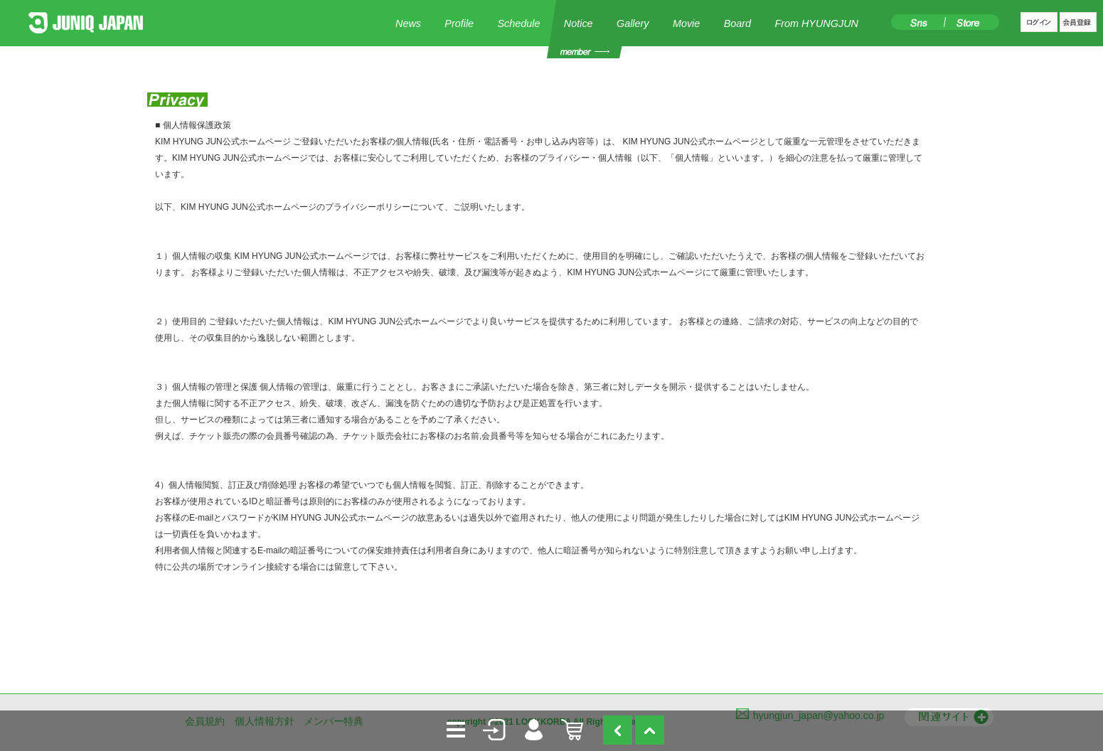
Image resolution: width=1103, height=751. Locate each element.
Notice (578, 23)
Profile (459, 23)
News (408, 23)
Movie (686, 23)
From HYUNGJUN (816, 23)
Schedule (518, 23)
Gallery (633, 23)
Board (737, 23)
